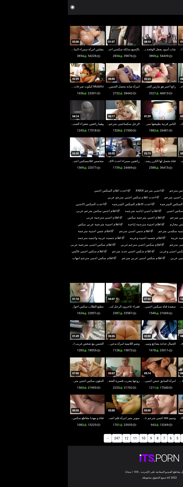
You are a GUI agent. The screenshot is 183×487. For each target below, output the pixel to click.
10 (76, 438)
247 (49, 438)
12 (59, 438)
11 (67, 438)
